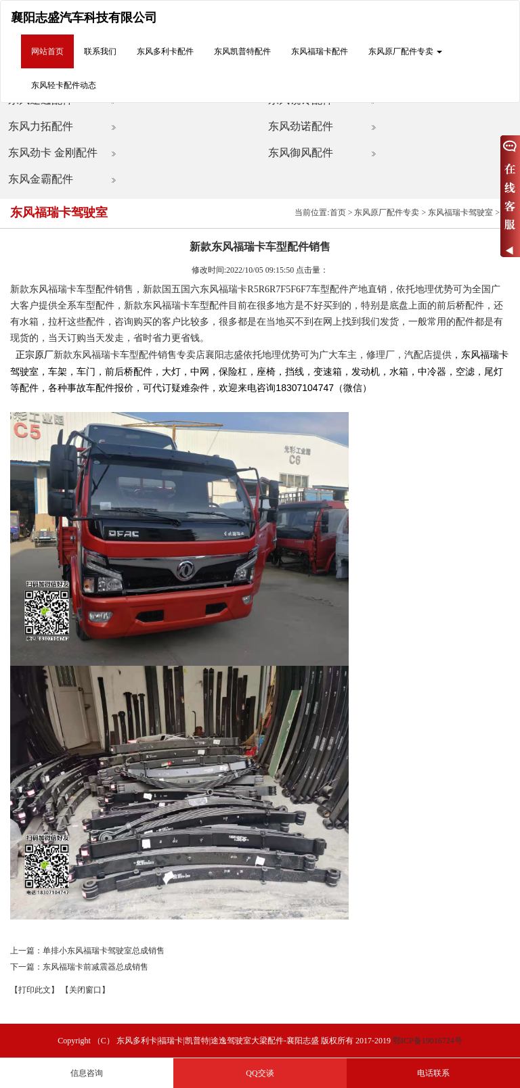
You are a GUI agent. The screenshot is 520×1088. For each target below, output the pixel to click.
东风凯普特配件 (242, 51)
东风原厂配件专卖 (386, 212)
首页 (338, 212)
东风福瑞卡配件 (319, 51)
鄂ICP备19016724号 (427, 1040)
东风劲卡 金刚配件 (53, 152)
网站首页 (47, 51)
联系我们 (100, 51)
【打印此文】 (34, 990)
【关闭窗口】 (85, 990)
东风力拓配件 (40, 126)
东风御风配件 (300, 152)
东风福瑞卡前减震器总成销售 (95, 967)
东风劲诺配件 (300, 126)
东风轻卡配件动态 (63, 85)
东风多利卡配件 (165, 51)
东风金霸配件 (40, 179)
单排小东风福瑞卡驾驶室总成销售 (104, 950)
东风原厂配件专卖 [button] (405, 51)
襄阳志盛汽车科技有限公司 (84, 17)
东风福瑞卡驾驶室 (460, 212)
